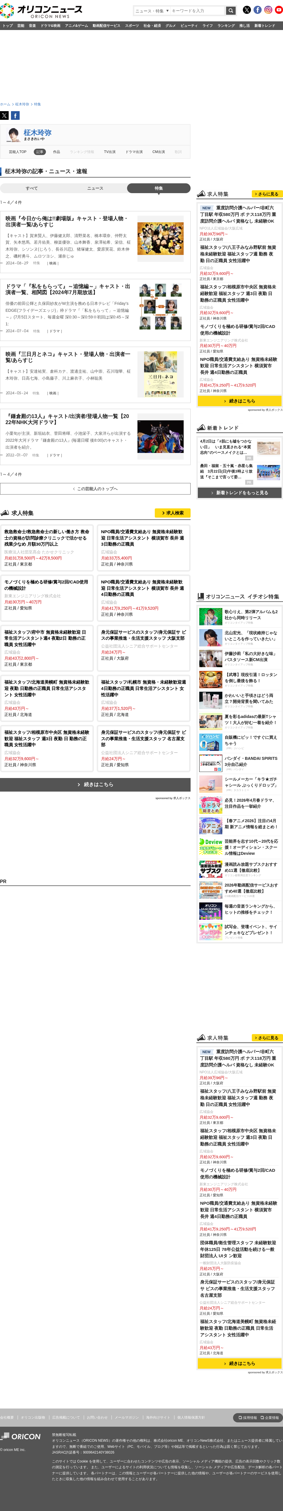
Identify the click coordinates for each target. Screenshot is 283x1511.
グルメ (170, 26)
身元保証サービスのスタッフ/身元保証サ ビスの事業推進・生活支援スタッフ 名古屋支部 (237, 1288)
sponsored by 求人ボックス (173, 798)
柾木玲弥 (37, 133)
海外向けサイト (158, 1417)
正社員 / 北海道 (47, 698)
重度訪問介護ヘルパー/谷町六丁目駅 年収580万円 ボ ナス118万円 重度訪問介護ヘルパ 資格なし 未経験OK (238, 214)
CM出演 (158, 152)
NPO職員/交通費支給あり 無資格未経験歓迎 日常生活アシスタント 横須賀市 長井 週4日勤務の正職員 (238, 366)
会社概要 (7, 1417)
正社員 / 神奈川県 (143, 547)
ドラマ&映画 (50, 26)
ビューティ (189, 26)
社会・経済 (152, 26)
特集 (159, 188)
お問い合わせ (97, 1417)
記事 (39, 152)
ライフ (207, 26)
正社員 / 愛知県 (47, 594)
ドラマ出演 (134, 152)
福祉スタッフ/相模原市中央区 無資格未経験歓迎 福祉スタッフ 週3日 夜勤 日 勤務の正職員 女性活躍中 (238, 293)
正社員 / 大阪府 (143, 645)
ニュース (95, 188)
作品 (56, 152)
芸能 (20, 26)
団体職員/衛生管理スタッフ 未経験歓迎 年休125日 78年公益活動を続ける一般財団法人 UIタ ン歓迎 (238, 1249)
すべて (32, 188)
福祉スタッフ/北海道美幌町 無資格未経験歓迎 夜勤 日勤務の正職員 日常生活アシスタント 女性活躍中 (238, 1328)
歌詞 (178, 152)
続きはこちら (98, 784)
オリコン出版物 (33, 1417)
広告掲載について (66, 1417)
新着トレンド (264, 26)
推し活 (244, 26)
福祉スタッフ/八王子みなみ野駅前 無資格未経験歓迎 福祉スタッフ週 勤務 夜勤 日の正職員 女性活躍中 (238, 254)
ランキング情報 (82, 152)
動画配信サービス (106, 26)
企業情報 (272, 1418)
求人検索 (175, 512)
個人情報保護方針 (191, 1417)
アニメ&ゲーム (76, 26)
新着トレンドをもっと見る (239, 492)
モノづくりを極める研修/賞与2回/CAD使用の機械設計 (237, 329)
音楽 (32, 26)
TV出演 (109, 152)
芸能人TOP (18, 152)
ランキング (226, 26)
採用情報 (250, 1418)
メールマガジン (127, 1417)
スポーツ (132, 26)
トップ (7, 26)
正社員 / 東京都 (47, 547)
